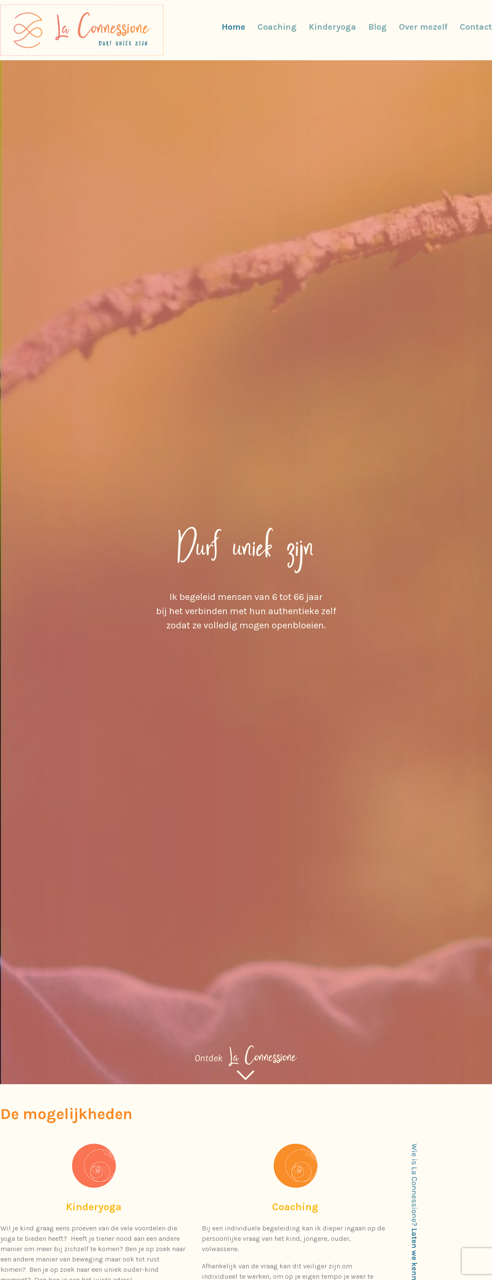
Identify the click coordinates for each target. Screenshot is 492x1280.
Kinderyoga (332, 27)
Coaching (277, 27)
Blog (377, 27)
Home (233, 27)
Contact (476, 27)
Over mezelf (423, 27)
